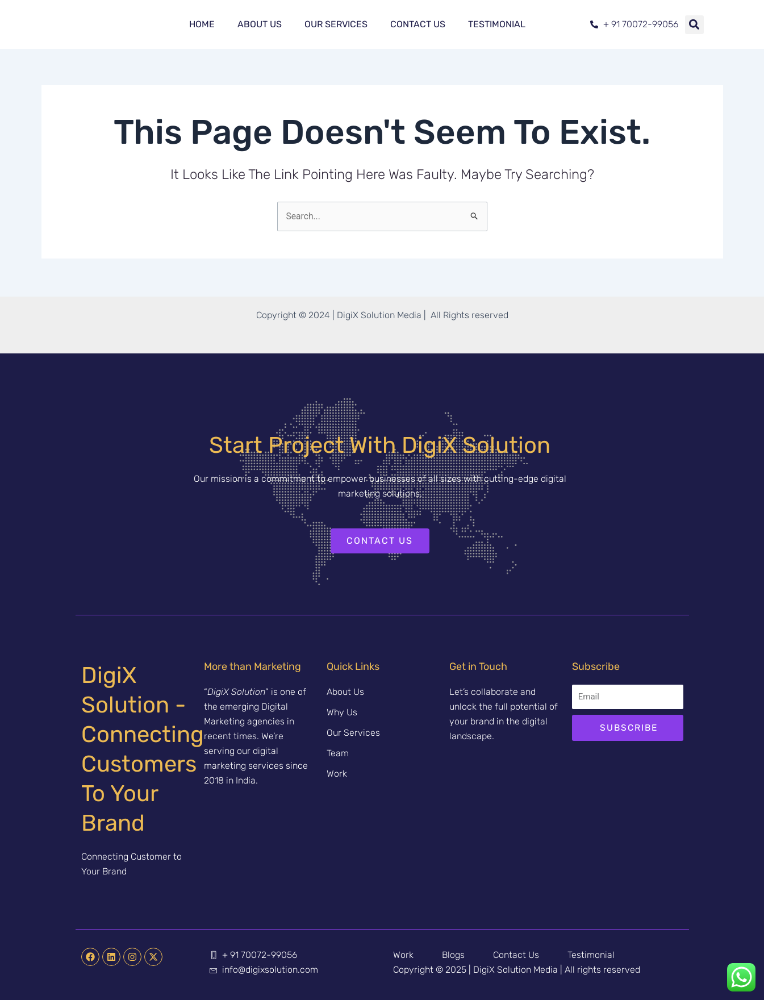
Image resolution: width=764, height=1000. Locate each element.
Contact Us (417, 24)
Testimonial (496, 24)
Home (202, 24)
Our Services (336, 24)
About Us (259, 24)
